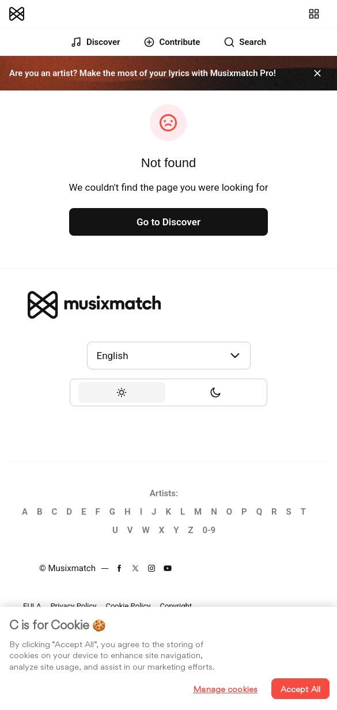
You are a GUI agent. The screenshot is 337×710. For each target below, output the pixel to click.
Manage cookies (225, 689)
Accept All (300, 689)
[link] (16, 14)
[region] (168, 658)
